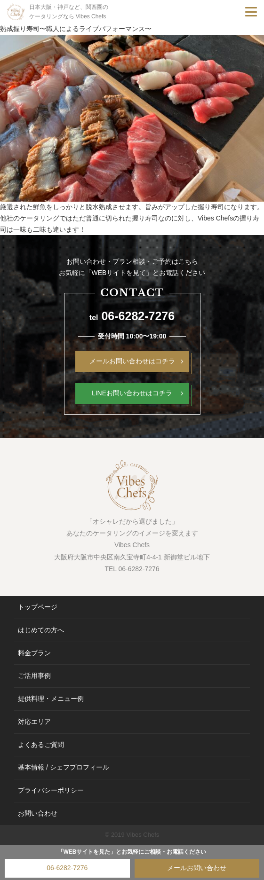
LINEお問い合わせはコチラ (132, 393)
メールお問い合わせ (196, 868)
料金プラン (34, 653)
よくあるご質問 (41, 744)
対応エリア (34, 721)
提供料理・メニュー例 (51, 698)
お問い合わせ (37, 813)
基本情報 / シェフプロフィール (63, 767)
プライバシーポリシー (51, 790)
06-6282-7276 (67, 868)
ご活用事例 (34, 675)
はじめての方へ (41, 630)
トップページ (37, 607)
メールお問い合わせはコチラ (132, 361)
